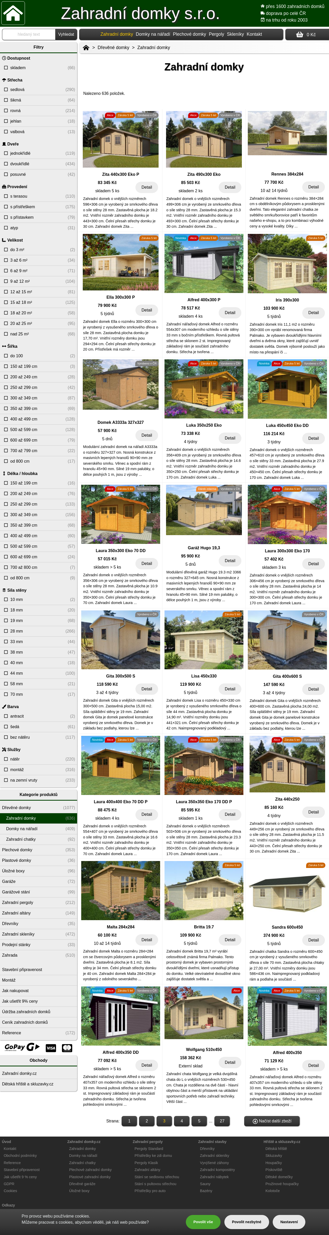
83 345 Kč (107, 182)
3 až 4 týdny (107, 692)
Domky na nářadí (153, 34)
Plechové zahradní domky (90, 1170)
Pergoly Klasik (146, 1163)
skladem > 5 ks (107, 567)
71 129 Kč (274, 1061)
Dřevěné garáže (82, 1184)
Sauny (205, 1184)
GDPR (9, 1184)
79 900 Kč (107, 305)
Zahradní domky (153, 47)
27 (222, 1121)
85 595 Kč (190, 810)
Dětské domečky (279, 1177)
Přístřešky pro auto (150, 1191)
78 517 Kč (190, 308)
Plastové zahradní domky (90, 1177)
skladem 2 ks (191, 191)
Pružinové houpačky (282, 1184)
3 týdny (274, 442)
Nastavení (289, 1222)
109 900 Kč (190, 935)
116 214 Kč (274, 434)
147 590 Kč (274, 684)
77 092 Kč (107, 1060)
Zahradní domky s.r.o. (140, 13)
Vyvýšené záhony (214, 1163)
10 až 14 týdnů (274, 190)
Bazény (206, 1191)
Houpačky (274, 1163)
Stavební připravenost (22, 1170)
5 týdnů (107, 314)
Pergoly (216, 34)
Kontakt (254, 34)
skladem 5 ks (107, 191)
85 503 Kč (190, 182)
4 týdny (190, 442)
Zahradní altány (147, 1170)
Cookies (10, 1191)
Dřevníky (207, 1149)
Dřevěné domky (113, 47)
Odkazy (8, 1205)
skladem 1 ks (191, 818)
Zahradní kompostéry (217, 1170)
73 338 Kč (190, 433)
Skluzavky (274, 1156)
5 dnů (107, 439)
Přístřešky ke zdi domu (153, 1156)
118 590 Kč (107, 684)
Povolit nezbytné (246, 1222)
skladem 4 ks (191, 316)
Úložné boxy (79, 1191)
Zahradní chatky (82, 1163)
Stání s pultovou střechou (155, 1184)
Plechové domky (189, 34)
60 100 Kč (107, 935)
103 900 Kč (274, 308)
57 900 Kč (107, 430)
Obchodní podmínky (20, 1156)
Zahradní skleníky (214, 1156)
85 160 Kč (274, 807)
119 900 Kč (190, 684)
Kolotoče (273, 1191)
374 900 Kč (274, 935)
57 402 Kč (274, 559)
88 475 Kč (107, 810)
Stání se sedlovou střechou (157, 1177)
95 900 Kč (190, 556)
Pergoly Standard (149, 1149)
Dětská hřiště (276, 1149)
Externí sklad (190, 1066)
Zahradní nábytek (214, 1177)
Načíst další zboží (272, 1121)
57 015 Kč (107, 559)
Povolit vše (203, 1222)
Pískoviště (274, 1170)
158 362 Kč (190, 1058)
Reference (12, 1163)
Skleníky (235, 34)
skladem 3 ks (274, 567)
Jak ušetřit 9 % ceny (20, 1177)
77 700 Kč (274, 182)
